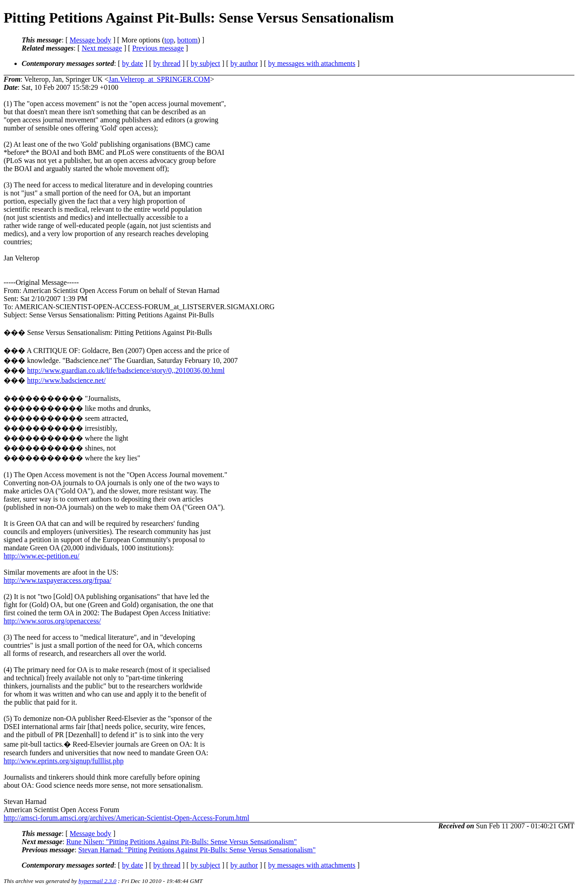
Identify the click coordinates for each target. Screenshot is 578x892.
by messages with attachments (311, 63)
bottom (187, 40)
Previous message (158, 48)
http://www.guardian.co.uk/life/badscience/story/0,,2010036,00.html (126, 370)
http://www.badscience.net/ (66, 380)
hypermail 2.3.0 (98, 881)
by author (244, 63)
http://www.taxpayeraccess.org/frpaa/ (58, 580)
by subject (205, 63)
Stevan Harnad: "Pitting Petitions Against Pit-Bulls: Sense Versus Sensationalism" (197, 850)
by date (132, 63)
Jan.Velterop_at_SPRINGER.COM (159, 79)
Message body (90, 40)
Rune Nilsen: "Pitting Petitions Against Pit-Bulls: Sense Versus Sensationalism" (181, 842)
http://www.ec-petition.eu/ (41, 556)
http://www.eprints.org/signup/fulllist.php (64, 761)
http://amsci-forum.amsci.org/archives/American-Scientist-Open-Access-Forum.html (126, 818)
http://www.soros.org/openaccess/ (52, 621)
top (168, 40)
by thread (167, 63)
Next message (102, 48)
